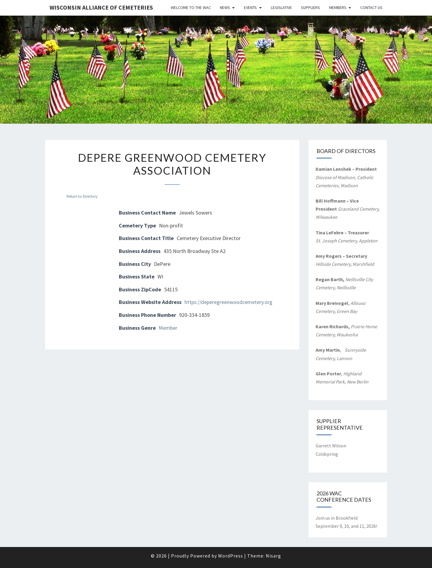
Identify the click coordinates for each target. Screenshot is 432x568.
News (225, 7)
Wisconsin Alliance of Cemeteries (101, 7)
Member (168, 327)
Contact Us (371, 7)
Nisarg (273, 556)
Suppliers (310, 7)
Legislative (281, 7)
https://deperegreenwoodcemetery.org (228, 302)
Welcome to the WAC (191, 7)
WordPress (230, 556)
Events (250, 7)
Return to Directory (82, 196)
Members (337, 7)
